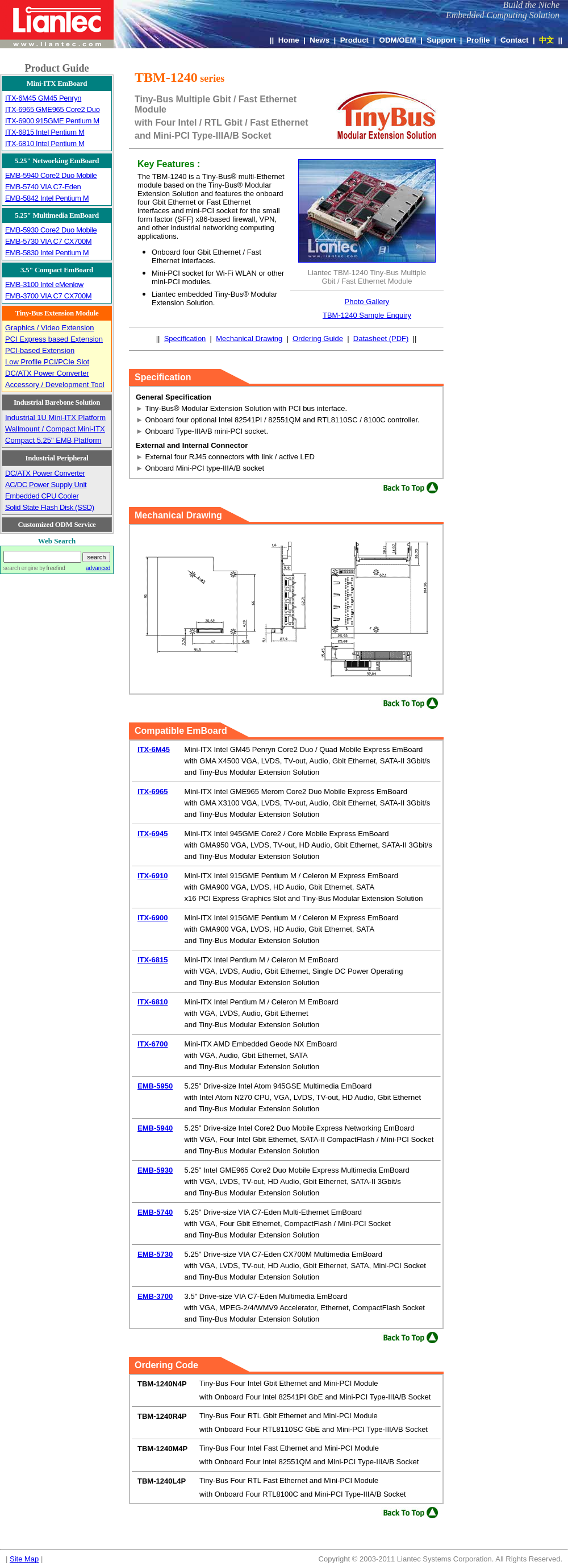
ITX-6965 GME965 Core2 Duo (52, 109)
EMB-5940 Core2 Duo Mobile (51, 175)
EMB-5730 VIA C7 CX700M (48, 241)
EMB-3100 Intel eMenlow (44, 284)
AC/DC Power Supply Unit (45, 484)
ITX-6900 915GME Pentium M (52, 121)
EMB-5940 (155, 1128)
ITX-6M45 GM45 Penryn (43, 98)
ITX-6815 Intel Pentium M (44, 132)
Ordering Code (166, 1365)
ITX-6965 (152, 791)
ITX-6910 (152, 875)
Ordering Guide (318, 338)
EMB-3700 (155, 1296)
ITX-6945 (152, 833)
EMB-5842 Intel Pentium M (47, 198)
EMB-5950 (155, 1086)
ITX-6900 (152, 917)
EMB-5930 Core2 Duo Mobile (51, 230)
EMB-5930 (155, 1170)
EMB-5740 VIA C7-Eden (43, 186)
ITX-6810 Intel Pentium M (44, 143)
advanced (98, 568)
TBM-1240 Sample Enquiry (367, 315)
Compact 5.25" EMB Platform (53, 440)
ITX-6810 (152, 1002)
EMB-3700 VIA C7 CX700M (48, 296)
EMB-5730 (155, 1254)
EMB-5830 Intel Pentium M (47, 252)
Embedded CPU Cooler (42, 496)
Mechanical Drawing (249, 338)
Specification (185, 338)
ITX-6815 (152, 960)
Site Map (24, 1559)
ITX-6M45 (153, 749)
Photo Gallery (367, 301)
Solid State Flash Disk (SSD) (49, 507)
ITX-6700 (152, 1044)
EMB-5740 (155, 1212)
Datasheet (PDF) (381, 338)
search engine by (34, 568)
